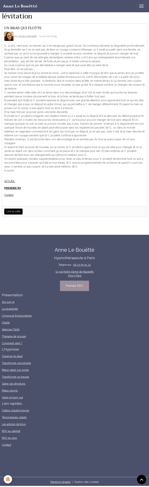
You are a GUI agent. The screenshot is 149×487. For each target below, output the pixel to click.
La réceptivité (10, 308)
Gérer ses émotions (14, 383)
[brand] (20, 6)
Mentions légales (60, 481)
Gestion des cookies (86, 481)
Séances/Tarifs (11, 329)
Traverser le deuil (12, 356)
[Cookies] (8, 479)
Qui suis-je (8, 302)
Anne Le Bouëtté (27, 36)
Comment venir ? (12, 343)
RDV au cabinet (11, 431)
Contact (9, 195)
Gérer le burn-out (12, 397)
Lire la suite (13, 211)
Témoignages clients (14, 417)
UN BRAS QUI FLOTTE (22, 28)
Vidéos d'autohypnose (15, 410)
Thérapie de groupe (14, 336)
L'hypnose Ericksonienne (17, 315)
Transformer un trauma (15, 376)
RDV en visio (9, 437)
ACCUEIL (9, 181)
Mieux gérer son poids (15, 370)
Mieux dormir (10, 390)
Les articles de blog (14, 424)
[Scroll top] (141, 479)
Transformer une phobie (16, 363)
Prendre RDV (74, 286)
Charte (6, 322)
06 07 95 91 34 (82, 264)
